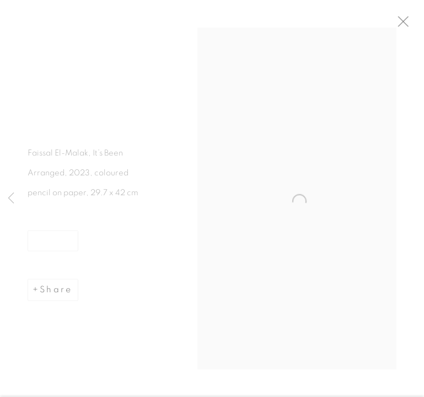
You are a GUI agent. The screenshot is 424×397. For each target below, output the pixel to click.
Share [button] (56, 292)
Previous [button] (11, 198)
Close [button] (412, 25)
